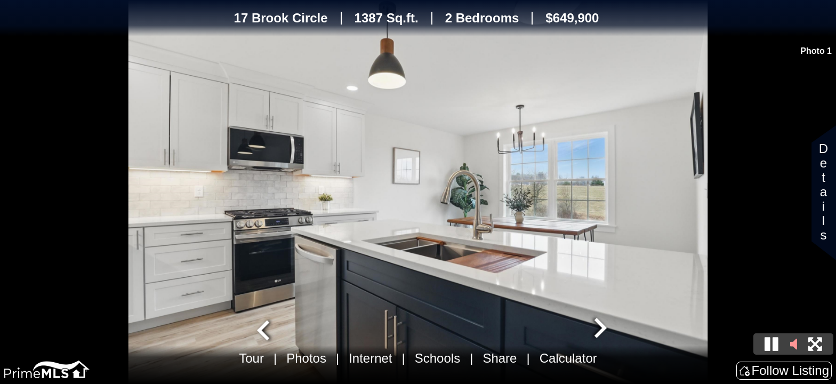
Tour (251, 358)
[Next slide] (599, 329)
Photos (306, 358)
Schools (437, 358)
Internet (370, 358)
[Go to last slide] (264, 329)
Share (500, 358)
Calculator (568, 358)
